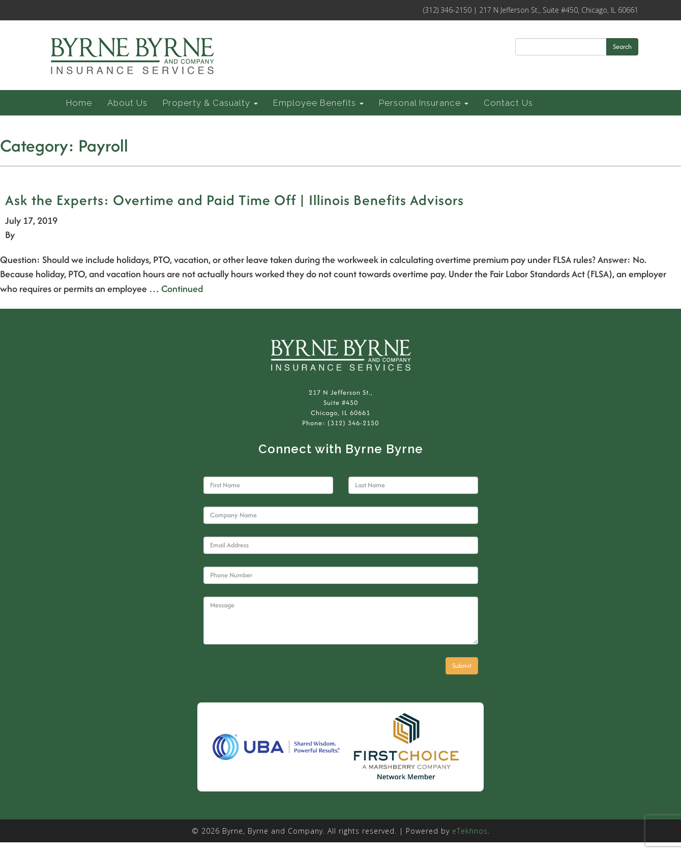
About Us (127, 103)
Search (622, 46)
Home (79, 103)
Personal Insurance (423, 103)
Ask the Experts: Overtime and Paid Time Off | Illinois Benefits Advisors (234, 200)
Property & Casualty (210, 103)
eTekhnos (470, 831)
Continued (182, 289)
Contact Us (508, 103)
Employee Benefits (318, 103)
